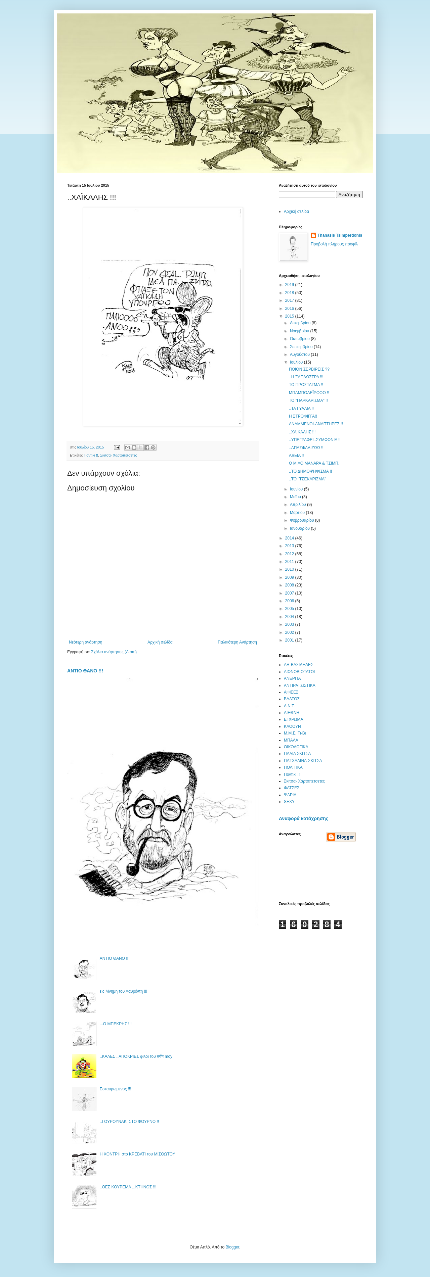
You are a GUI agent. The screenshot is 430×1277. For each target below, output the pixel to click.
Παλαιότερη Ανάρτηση (237, 642)
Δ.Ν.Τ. (289, 706)
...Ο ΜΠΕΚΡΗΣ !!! (116, 1024)
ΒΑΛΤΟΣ (292, 699)
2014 (290, 538)
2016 (290, 308)
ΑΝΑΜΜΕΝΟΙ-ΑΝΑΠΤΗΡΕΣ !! (316, 424)
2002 (290, 632)
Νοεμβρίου (300, 331)
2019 (290, 284)
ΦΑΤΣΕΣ (292, 788)
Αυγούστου (300, 354)
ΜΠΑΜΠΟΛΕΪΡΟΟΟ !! (309, 392)
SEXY (289, 801)
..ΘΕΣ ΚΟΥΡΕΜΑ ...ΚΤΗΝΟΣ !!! (128, 1187)
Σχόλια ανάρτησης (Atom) (114, 652)
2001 (290, 640)
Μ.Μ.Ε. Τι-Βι (295, 733)
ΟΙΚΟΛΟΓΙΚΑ (296, 747)
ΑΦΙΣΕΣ (291, 692)
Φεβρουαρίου (302, 520)
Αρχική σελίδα (160, 642)
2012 (290, 554)
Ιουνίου (297, 489)
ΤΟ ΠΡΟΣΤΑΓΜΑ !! (306, 384)
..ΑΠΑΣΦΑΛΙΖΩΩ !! (306, 447)
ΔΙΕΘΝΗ (291, 712)
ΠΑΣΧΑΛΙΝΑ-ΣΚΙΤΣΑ (303, 760)
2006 (290, 601)
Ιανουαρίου (300, 528)
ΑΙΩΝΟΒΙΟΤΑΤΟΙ (299, 671)
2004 (290, 616)
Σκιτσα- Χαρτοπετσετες (118, 455)
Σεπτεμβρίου (302, 346)
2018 (290, 292)
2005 (290, 608)
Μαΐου (296, 496)
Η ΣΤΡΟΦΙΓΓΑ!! (303, 416)
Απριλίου (298, 504)
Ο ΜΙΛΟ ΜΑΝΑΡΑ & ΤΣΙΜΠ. (314, 463)
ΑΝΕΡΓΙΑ (292, 678)
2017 (290, 300)
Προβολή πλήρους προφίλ (334, 244)
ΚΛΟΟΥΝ (292, 726)
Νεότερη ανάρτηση (85, 642)
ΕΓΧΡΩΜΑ (293, 719)
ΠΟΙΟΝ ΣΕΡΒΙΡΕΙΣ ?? (309, 369)
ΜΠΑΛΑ (291, 740)
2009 (290, 577)
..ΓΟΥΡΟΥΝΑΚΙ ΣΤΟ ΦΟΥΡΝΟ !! (129, 1121)
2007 (290, 593)
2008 (290, 585)
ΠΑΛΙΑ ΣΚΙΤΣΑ (297, 753)
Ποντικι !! (91, 455)
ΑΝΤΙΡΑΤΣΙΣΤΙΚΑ (299, 685)
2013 (290, 545)
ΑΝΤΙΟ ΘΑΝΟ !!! (85, 670)
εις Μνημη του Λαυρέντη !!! (123, 991)
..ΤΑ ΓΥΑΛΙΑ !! (301, 408)
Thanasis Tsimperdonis (339, 235)
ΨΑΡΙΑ (290, 795)
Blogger (232, 1247)
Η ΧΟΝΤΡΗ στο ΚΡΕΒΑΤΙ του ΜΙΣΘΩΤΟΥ (137, 1154)
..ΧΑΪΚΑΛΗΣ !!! (302, 432)
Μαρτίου (298, 512)
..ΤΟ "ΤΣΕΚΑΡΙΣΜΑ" (307, 479)
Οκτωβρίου (300, 338)
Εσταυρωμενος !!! (115, 1089)
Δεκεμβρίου (301, 323)
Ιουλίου (297, 362)
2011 (290, 561)
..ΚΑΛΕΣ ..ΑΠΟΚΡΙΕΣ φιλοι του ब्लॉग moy (136, 1056)
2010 (290, 569)
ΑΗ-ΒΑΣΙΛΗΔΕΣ (298, 664)
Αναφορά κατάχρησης (303, 818)
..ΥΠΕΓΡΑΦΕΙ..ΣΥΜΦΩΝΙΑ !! (315, 439)
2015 (290, 316)
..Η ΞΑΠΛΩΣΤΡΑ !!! (306, 377)
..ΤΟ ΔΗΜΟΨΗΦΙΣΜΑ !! (310, 471)
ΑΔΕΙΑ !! (296, 455)
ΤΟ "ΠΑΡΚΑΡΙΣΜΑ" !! (308, 400)
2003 (290, 624)
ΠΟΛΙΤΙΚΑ (293, 767)
